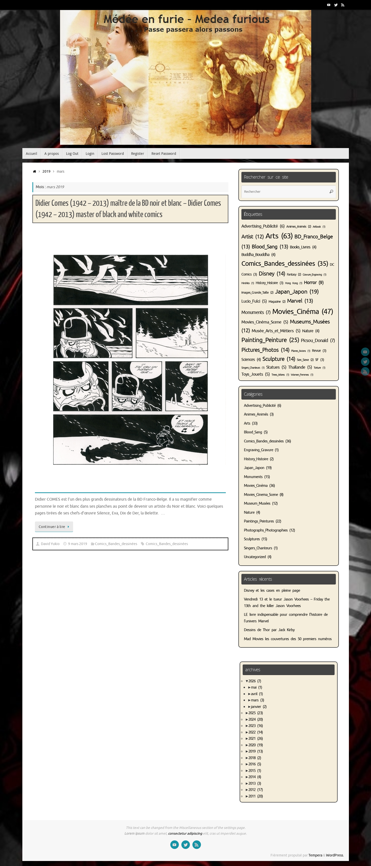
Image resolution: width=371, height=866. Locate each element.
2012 (255, 789)
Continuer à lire (55, 526)
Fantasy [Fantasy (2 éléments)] (294, 275)
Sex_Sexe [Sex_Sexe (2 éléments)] (305, 360)
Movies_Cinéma (256, 485)
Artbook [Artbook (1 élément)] (319, 226)
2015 (254, 770)
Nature (249, 512)
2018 (254, 758)
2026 (254, 681)
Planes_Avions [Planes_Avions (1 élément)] (300, 351)
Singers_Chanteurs (258, 548)
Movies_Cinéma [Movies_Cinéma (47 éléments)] (302, 311)
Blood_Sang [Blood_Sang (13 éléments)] (270, 246)
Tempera (315, 855)
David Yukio (50, 544)
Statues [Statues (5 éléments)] (276, 367)
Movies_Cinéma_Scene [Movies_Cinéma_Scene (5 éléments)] (264, 322)
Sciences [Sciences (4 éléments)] (251, 359)
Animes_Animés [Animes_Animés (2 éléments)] (298, 227)
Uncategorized (255, 557)
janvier (259, 706)
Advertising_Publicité (260, 405)
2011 (255, 796)
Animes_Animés (256, 414)
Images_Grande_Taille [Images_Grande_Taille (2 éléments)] (257, 293)
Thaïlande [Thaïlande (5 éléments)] (300, 367)
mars (257, 700)
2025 (255, 713)
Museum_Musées (257, 503)
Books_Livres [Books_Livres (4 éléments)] (303, 247)
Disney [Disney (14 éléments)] (272, 273)
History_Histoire (256, 459)
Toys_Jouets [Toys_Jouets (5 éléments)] (255, 374)
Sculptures (252, 539)
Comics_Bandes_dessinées (116, 544)
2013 (254, 783)
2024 (255, 719)
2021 (255, 738)
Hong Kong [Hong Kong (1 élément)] (293, 283)
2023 (255, 725)
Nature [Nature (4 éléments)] (310, 331)
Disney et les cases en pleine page (272, 590)
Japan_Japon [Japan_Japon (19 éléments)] (297, 291)
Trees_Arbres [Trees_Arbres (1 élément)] (280, 374)
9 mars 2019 (77, 544)
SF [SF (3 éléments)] (319, 359)
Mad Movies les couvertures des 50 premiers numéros (288, 639)
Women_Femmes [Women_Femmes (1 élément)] (302, 374)
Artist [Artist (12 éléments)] (252, 236)
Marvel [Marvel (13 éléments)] (300, 301)
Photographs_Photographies (266, 530)
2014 (254, 777)
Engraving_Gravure (258, 450)
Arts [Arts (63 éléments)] (279, 236)
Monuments (253, 477)
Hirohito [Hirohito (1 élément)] (247, 283)
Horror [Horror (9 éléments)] (314, 282)
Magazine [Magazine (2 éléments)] (277, 302)
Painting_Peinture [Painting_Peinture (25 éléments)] (270, 340)
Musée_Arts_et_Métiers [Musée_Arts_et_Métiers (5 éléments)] (276, 331)
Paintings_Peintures (259, 521)
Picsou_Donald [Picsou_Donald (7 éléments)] (318, 340)
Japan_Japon (254, 467)
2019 (46, 171)
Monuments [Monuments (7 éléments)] (256, 312)
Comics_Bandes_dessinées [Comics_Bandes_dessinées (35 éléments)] (284, 263)
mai (256, 687)
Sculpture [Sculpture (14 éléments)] (278, 359)
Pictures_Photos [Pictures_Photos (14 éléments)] (265, 350)
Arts (247, 423)
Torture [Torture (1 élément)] (319, 367)
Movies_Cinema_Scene (261, 494)
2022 (255, 732)
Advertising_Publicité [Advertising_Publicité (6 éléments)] (263, 226)
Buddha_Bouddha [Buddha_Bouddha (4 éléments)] (258, 254)
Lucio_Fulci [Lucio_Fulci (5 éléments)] (254, 301)
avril (257, 694)
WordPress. (335, 855)
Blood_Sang (253, 432)
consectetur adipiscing (185, 833)
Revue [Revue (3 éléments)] (319, 350)
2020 (255, 745)
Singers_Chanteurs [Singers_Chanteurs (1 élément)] (252, 367)
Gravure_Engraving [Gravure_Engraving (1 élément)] (314, 274)
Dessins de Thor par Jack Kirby (269, 630)
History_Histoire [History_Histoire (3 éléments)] (269, 283)
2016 (254, 764)
